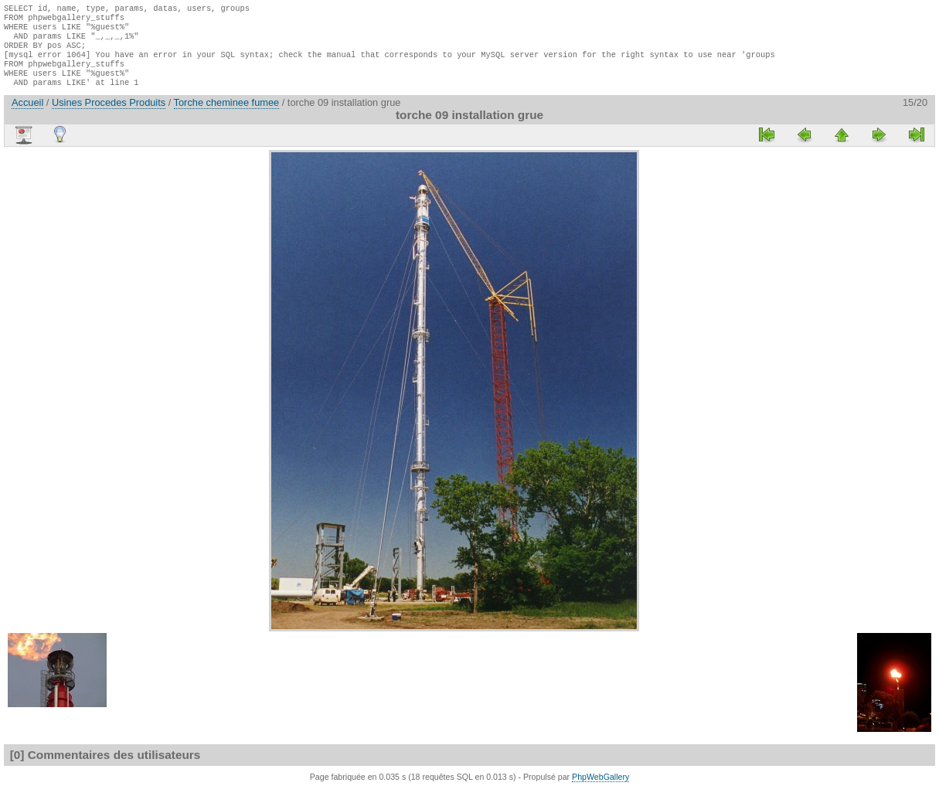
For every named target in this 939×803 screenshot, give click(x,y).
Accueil (27, 116)
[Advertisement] (222, 396)
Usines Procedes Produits (108, 116)
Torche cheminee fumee (227, 116)
